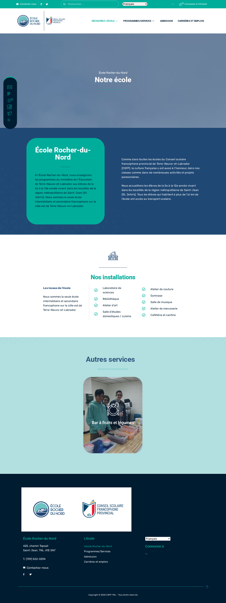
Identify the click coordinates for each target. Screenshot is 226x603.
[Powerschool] (167, 4)
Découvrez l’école (105, 21)
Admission (166, 21)
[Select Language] (135, 4)
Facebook (10, 107)
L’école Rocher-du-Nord (98, 546)
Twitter (10, 113)
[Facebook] (41, 4)
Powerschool (10, 94)
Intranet (10, 100)
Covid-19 (10, 119)
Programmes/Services (139, 21)
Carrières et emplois (191, 21)
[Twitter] (47, 4)
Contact (10, 87)
